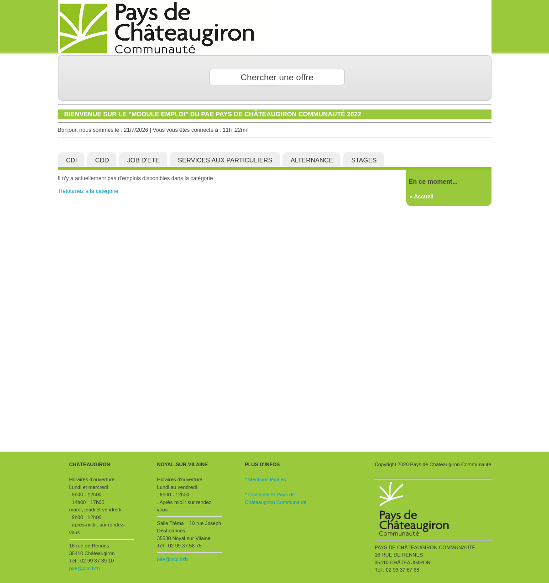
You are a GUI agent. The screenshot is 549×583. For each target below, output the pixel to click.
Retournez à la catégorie (89, 191)
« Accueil (422, 196)
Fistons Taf (274, 27)
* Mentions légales (265, 479)
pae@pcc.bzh (84, 568)
